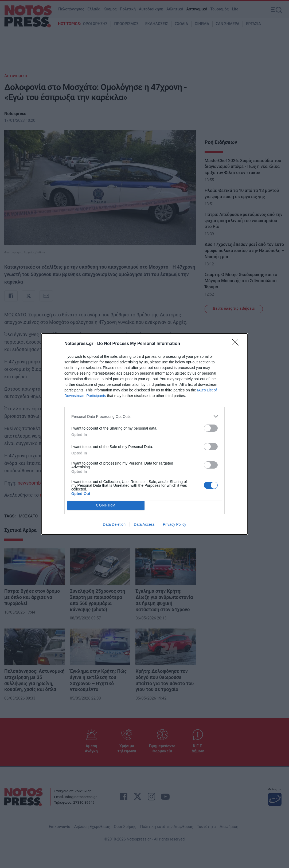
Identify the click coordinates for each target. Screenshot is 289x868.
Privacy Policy (174, 524)
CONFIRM (106, 506)
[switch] (211, 428)
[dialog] (144, 434)
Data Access (144, 524)
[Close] (237, 344)
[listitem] (144, 416)
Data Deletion (114, 524)
